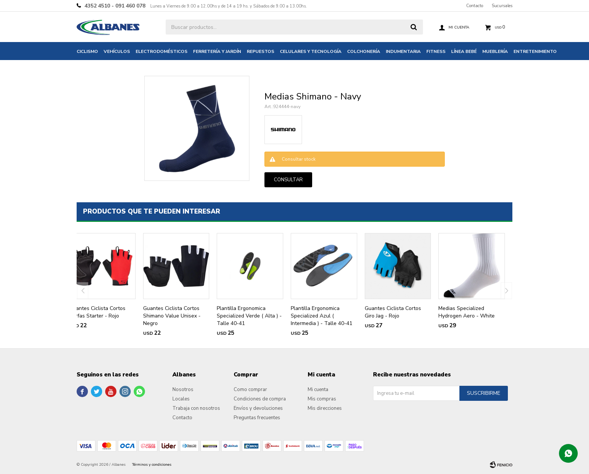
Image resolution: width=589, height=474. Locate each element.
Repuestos (260, 51)
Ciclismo (87, 51)
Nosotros (182, 389)
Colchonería (363, 51)
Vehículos (117, 51)
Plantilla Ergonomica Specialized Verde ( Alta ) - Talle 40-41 (249, 316)
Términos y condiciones (151, 464)
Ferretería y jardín (217, 51)
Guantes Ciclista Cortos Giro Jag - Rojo (393, 312)
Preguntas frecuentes (257, 417)
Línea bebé (464, 51)
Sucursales (502, 6)
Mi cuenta (318, 389)
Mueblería (495, 51)
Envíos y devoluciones (258, 408)
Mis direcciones (325, 408)
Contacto (474, 6)
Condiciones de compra (260, 399)
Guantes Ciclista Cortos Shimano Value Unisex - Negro (172, 316)
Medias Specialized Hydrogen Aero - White (466, 312)
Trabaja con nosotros (196, 408)
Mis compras (322, 399)
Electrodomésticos (161, 51)
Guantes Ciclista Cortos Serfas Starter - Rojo (97, 312)
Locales (181, 399)
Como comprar (250, 389)
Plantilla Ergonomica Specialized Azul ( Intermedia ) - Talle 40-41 (321, 316)
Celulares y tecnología (310, 51)
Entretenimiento (535, 51)
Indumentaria (403, 51)
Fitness (436, 51)
